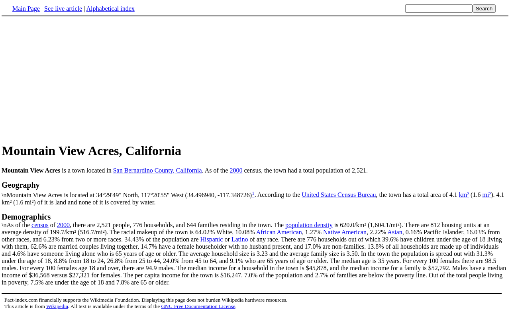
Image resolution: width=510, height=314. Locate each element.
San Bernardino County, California (157, 170)
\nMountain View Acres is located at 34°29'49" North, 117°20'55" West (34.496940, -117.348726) (255, 189)
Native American (345, 232)
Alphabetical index (110, 8)
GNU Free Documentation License (198, 306)
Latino (239, 239)
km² (464, 195)
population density (309, 225)
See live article (63, 8)
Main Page (26, 8)
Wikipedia (57, 306)
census (40, 225)
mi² (486, 195)
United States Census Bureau (339, 195)
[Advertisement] (68, 79)
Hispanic (211, 239)
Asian (394, 232)
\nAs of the (255, 220)
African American (279, 232)
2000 (236, 170)
